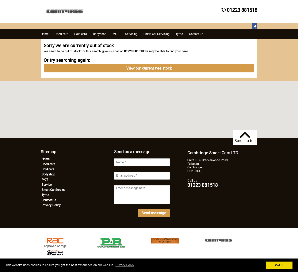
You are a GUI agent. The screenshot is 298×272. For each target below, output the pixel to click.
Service (47, 184)
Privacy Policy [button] (124, 265)
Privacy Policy (51, 205)
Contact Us (49, 200)
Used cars (48, 164)
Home (46, 159)
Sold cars (48, 169)
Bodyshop (48, 174)
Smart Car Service (53, 190)
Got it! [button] (279, 265)
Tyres (45, 195)
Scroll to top (245, 137)
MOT (45, 179)
